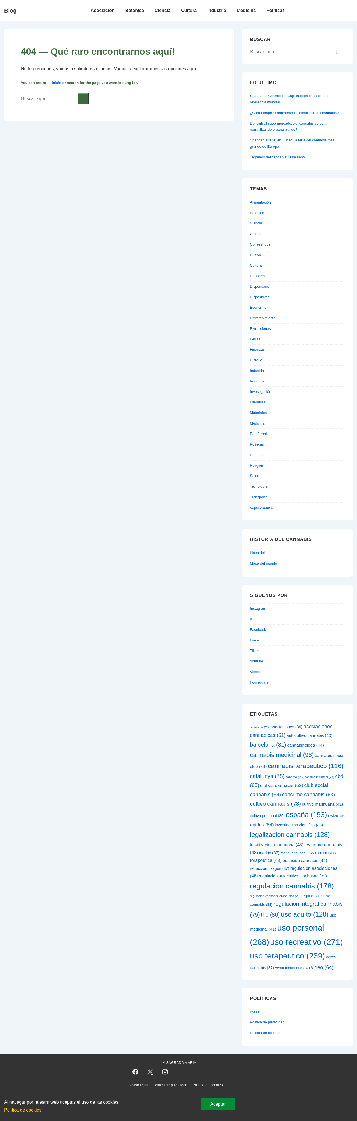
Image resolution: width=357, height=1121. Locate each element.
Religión (256, 465)
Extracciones (260, 328)
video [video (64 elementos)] (322, 967)
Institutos (257, 381)
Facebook (258, 630)
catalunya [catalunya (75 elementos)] (267, 776)
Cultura (189, 10)
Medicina (246, 10)
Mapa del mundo (263, 563)
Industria (216, 10)
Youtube (256, 661)
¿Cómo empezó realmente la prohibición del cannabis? (294, 113)
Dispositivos (259, 297)
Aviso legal (258, 1012)
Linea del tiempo (263, 553)
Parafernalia (259, 434)
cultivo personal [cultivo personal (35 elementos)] (267, 815)
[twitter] (150, 1072)
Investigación (260, 391)
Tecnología (258, 486)
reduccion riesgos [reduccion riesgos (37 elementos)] (269, 868)
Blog (10, 11)
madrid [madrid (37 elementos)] (269, 853)
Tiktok (254, 650)
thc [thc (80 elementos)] (270, 915)
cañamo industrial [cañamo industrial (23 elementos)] (319, 777)
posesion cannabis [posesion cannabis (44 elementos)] (305, 860)
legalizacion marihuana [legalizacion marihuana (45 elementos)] (276, 844)
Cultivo (255, 255)
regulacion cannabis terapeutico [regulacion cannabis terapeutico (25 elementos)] (275, 896)
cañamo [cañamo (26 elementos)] (295, 777)
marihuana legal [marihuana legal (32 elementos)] (297, 853)
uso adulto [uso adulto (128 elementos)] (305, 914)
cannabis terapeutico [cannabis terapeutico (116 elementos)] (305, 765)
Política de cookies (265, 1033)
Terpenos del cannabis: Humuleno (277, 157)
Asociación (102, 10)
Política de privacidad (267, 1022)
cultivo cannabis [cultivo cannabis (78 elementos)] (275, 804)
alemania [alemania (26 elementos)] (260, 727)
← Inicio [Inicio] (54, 83)
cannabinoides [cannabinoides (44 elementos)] (305, 745)
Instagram (258, 608)
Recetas (256, 455)
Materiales (258, 413)
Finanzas (257, 349)
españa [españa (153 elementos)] (306, 815)
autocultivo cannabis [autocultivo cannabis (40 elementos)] (309, 735)
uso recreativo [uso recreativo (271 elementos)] (306, 941)
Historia (256, 360)
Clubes (255, 234)
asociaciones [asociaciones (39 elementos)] (287, 727)
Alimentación (260, 202)
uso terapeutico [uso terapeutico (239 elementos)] (287, 955)
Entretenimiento (262, 318)
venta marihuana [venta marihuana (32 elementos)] (292, 968)
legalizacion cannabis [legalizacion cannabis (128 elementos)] (290, 834)
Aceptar (218, 1104)
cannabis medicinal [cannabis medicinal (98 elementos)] (282, 754)
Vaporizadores (261, 507)
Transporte (258, 497)
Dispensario (259, 286)
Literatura (257, 402)
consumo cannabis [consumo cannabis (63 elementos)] (308, 794)
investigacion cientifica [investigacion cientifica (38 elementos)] (299, 825)
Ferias (255, 339)
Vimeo (255, 672)
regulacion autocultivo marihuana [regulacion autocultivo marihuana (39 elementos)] (293, 876)
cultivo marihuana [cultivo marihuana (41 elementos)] (322, 804)
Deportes (257, 276)
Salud (254, 476)
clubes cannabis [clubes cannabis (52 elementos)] (281, 785)
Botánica (134, 10)
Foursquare (259, 682)
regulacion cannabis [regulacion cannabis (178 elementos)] (292, 886)
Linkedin (256, 640)
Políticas (275, 10)
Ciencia (162, 10)
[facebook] (135, 1072)
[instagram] (165, 1072)
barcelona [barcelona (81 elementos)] (268, 745)
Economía (258, 307)
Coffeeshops (260, 244)
